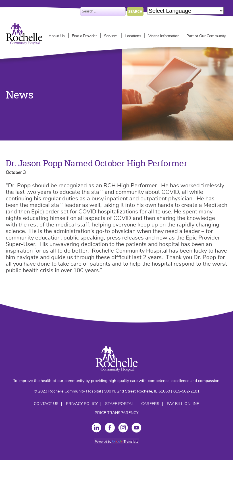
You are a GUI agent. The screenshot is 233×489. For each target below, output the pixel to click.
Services (111, 36)
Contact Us (46, 404)
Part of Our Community (206, 36)
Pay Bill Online (183, 404)
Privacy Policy (82, 404)
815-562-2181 (186, 391)
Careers (150, 404)
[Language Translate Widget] (185, 10)
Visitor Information (163, 36)
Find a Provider (84, 36)
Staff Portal (119, 404)
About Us (57, 36)
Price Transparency (116, 413)
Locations (133, 36)
